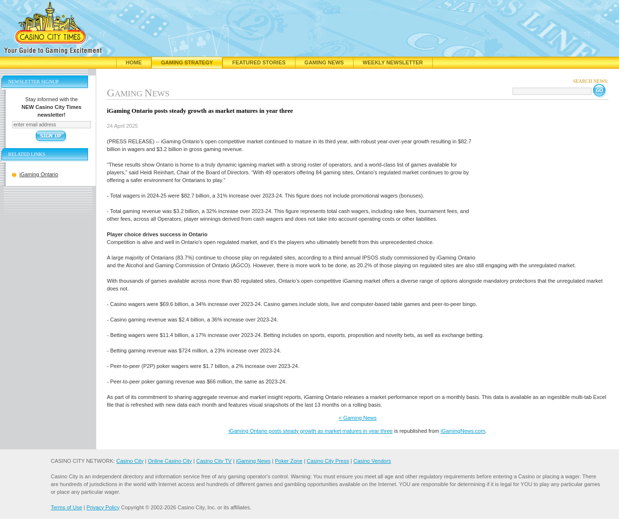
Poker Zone (288, 461)
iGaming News (253, 461)
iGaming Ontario (38, 174)
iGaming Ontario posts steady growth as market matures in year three (311, 431)
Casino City (129, 461)
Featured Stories (258, 62)
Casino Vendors (372, 461)
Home (134, 62)
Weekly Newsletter (393, 62)
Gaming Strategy (187, 62)
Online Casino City (170, 461)
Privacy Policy (103, 507)
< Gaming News (358, 418)
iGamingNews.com (463, 431)
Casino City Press (328, 461)
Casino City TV (214, 461)
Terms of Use (66, 507)
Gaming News (324, 62)
